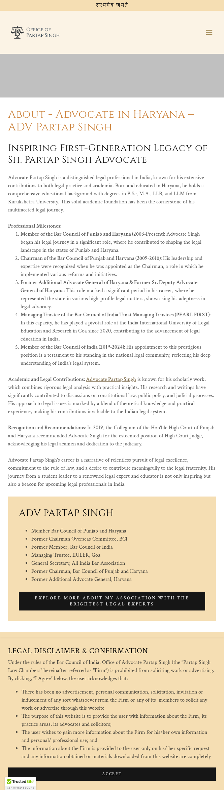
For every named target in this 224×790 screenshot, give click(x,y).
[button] (209, 32)
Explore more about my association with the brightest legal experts (112, 601)
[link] (35, 32)
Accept (112, 783)
